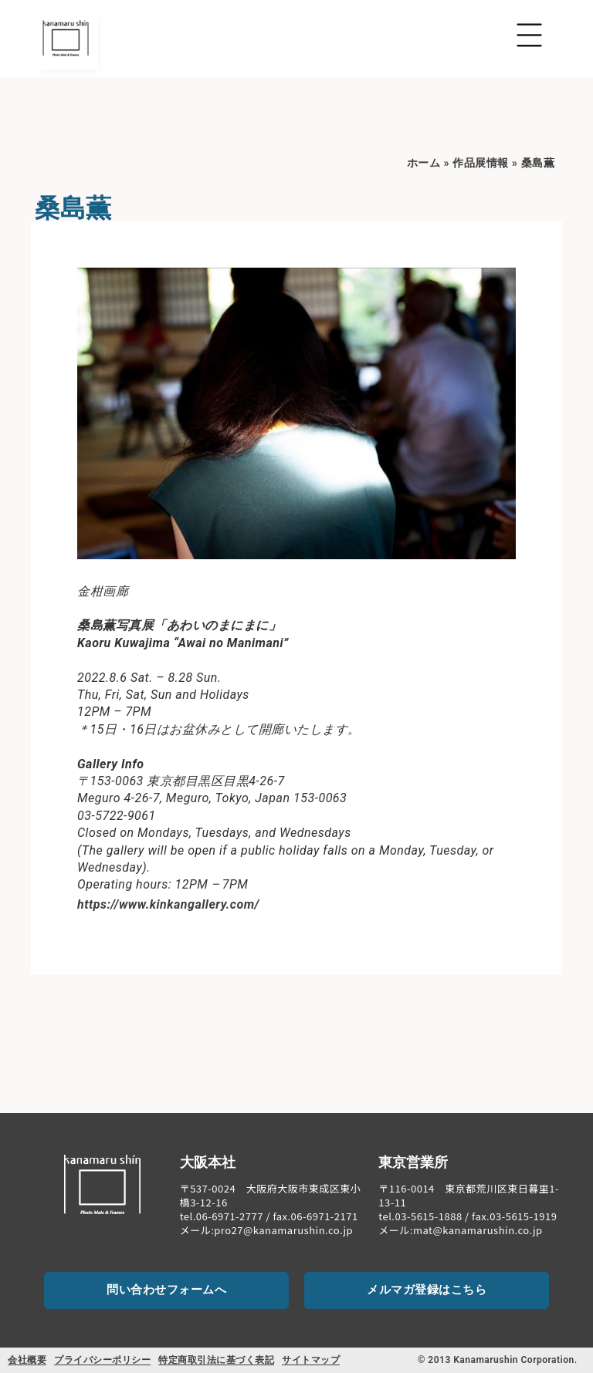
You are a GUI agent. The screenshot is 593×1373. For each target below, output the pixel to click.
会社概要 (27, 1359)
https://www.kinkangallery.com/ (168, 904)
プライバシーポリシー (102, 1359)
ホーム (424, 163)
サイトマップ (311, 1359)
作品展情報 (480, 163)
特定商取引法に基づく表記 (216, 1359)
